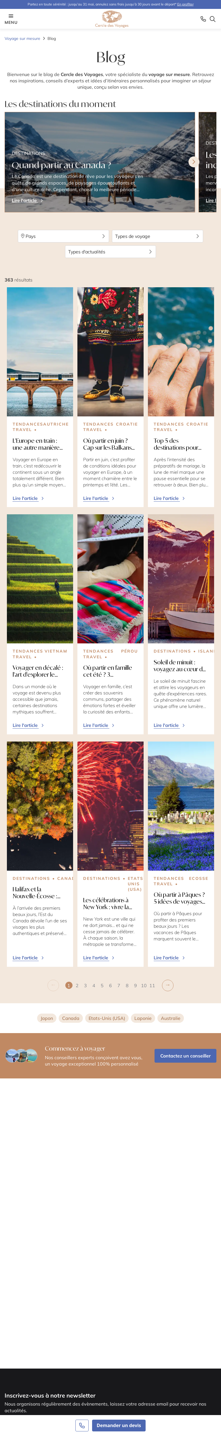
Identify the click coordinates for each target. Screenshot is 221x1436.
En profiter (185, 4)
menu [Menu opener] (11, 19)
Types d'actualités (110, 252)
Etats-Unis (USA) (107, 1018)
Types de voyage (157, 236)
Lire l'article (29, 498)
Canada (70, 1018)
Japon (47, 1018)
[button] (77, 985)
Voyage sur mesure (22, 38)
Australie (170, 1018)
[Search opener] (212, 19)
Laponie (143, 1018)
